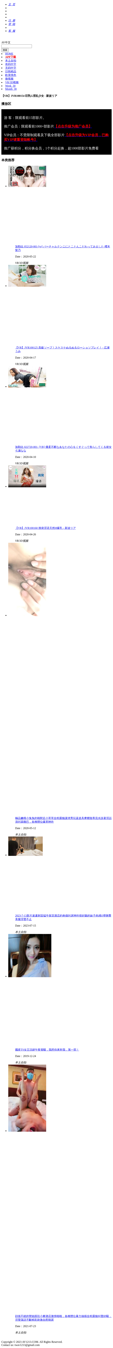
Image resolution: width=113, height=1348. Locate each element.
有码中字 (10, 64)
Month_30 (11, 88)
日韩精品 (10, 71)
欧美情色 (10, 75)
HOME (9, 53)
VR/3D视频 (12, 82)
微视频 (9, 78)
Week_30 (10, 85)
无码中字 (10, 67)
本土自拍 (10, 60)
